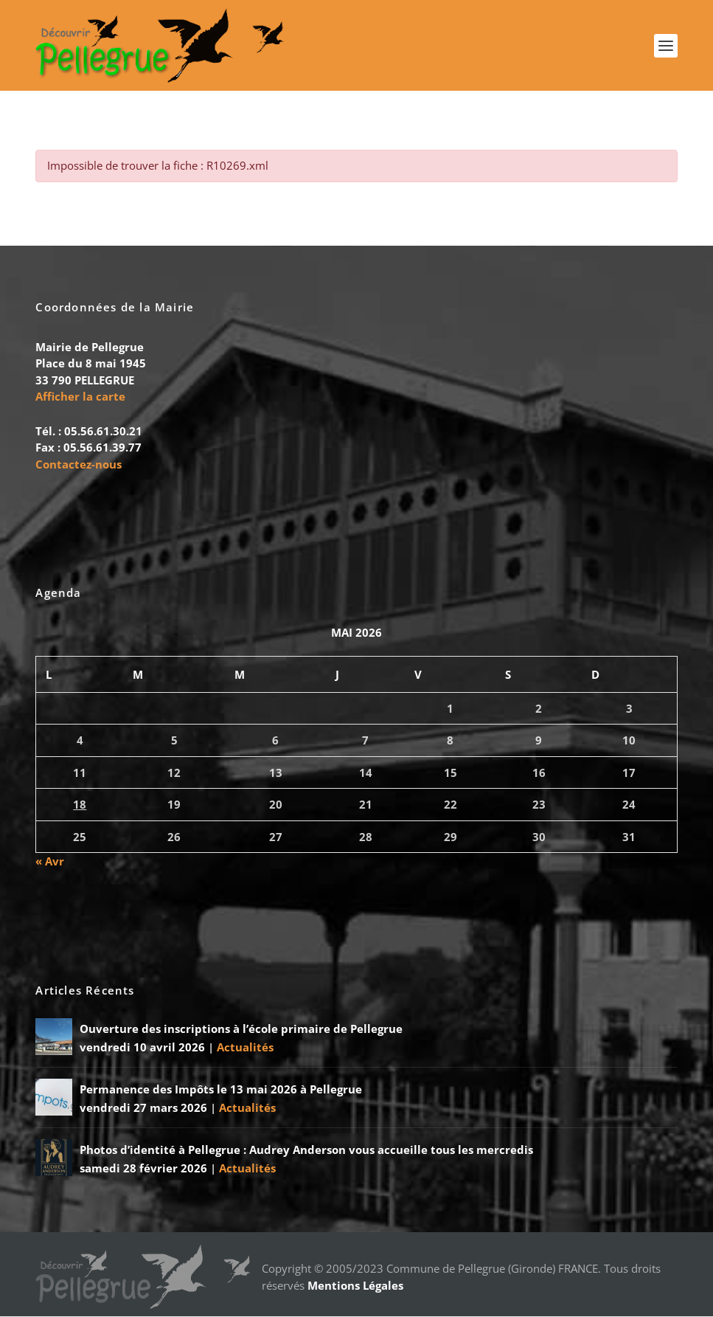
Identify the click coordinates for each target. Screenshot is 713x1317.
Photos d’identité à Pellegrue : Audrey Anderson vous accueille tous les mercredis (306, 1150)
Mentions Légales (355, 1286)
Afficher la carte (80, 397)
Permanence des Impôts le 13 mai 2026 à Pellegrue (221, 1089)
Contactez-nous (78, 464)
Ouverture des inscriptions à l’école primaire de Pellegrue (241, 1029)
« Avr (49, 861)
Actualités (245, 1047)
